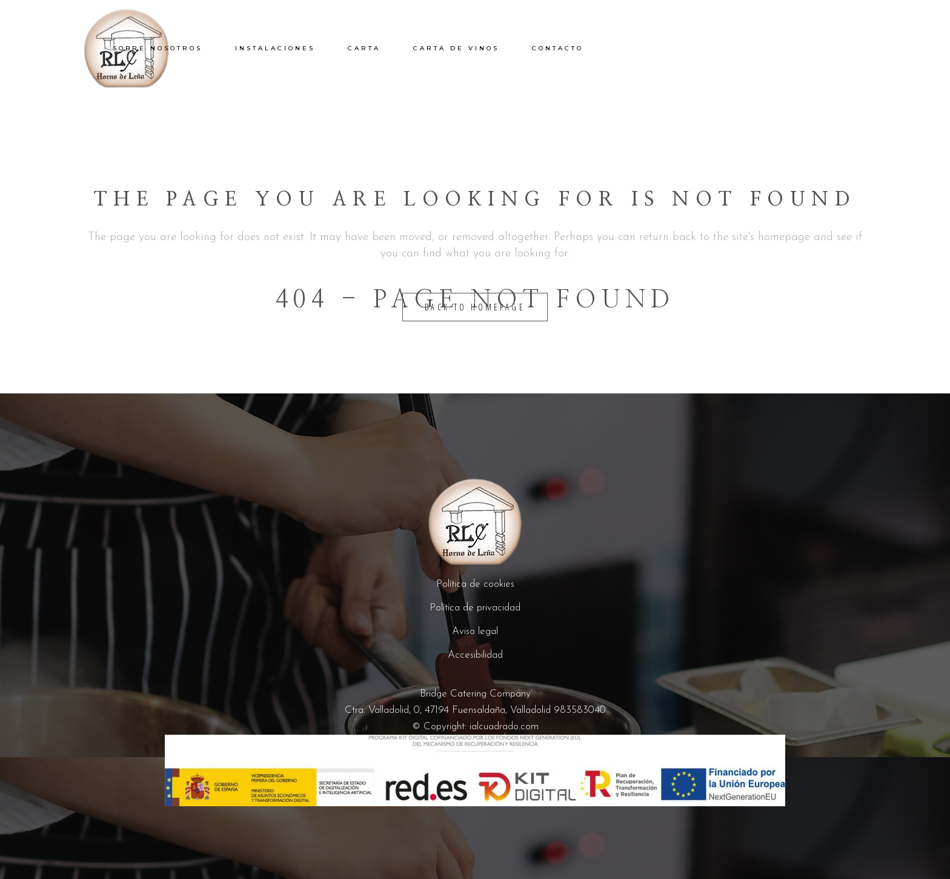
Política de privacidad (475, 608)
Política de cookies (475, 584)
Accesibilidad (475, 655)
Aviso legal (475, 631)
